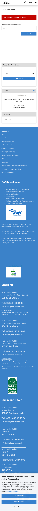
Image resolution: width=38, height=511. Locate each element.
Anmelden (19, 78)
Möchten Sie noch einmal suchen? (11, 24)
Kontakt (4, 134)
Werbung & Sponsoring (8, 152)
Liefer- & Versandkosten (8, 145)
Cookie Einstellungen (7, 172)
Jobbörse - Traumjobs (8, 148)
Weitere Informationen (19, 507)
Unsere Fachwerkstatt (8, 141)
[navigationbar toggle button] (35, 2)
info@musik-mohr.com (15, 306)
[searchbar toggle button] (25, 2)
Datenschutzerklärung (12, 491)
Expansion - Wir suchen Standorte (11, 169)
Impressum (5, 162)
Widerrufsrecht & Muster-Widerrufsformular (14, 165)
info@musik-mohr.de (14, 335)
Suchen (28, 33)
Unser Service (5, 138)
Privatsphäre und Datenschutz (10, 155)
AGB (3, 158)
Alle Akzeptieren (19, 496)
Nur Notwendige (19, 502)
